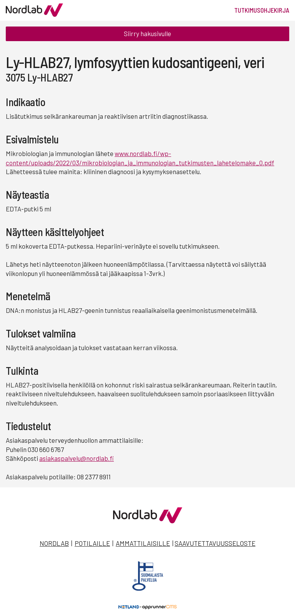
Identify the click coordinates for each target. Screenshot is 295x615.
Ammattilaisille (143, 543)
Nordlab (54, 543)
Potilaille (92, 543)
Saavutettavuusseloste (215, 543)
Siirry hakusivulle (147, 33)
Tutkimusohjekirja (261, 10)
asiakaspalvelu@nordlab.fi (76, 458)
